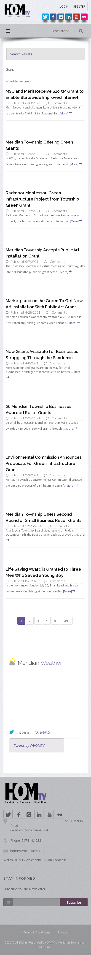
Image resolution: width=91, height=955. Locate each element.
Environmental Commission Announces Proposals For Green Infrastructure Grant (44, 463)
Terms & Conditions (37, 932)
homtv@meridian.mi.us (27, 851)
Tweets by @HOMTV (29, 745)
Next (66, 621)
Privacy (63, 932)
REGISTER (79, 6)
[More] (66, 113)
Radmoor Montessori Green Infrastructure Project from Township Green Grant (42, 199)
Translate (61, 31)
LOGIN (64, 6)
